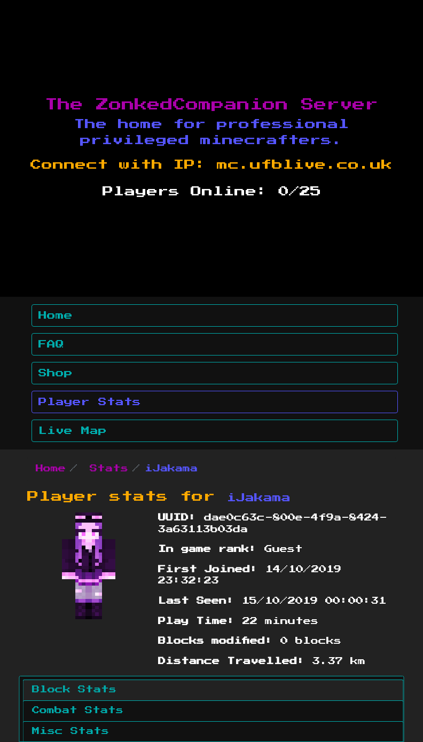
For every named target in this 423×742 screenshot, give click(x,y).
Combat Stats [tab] (77, 710)
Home (55, 315)
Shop (55, 373)
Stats (109, 468)
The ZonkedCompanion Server (211, 104)
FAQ (51, 344)
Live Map (72, 431)
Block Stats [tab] (74, 689)
